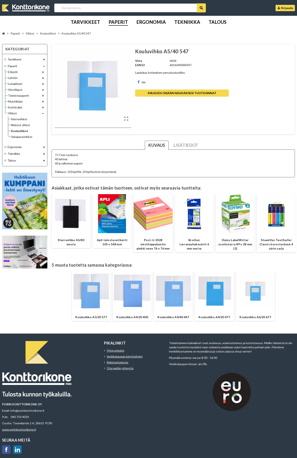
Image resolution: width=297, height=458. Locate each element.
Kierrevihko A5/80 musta (71, 242)
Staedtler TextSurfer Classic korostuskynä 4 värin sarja (276, 244)
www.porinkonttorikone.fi (19, 429)
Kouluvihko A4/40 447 (173, 317)
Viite (138, 61)
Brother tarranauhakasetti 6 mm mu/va (194, 244)
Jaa (141, 82)
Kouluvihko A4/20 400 (132, 317)
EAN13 (140, 65)
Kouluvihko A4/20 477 (214, 317)
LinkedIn (17, 449)
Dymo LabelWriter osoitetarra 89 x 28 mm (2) (235, 244)
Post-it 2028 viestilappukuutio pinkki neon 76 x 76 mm (153, 244)
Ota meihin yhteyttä (120, 368)
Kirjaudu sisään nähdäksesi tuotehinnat (182, 93)
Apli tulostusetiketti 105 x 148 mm (112, 242)
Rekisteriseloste (117, 362)
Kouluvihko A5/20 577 (91, 317)
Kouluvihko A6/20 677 (255, 317)
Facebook (6, 449)
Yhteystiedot (115, 350)
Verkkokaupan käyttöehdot (125, 356)
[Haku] (129, 7)
